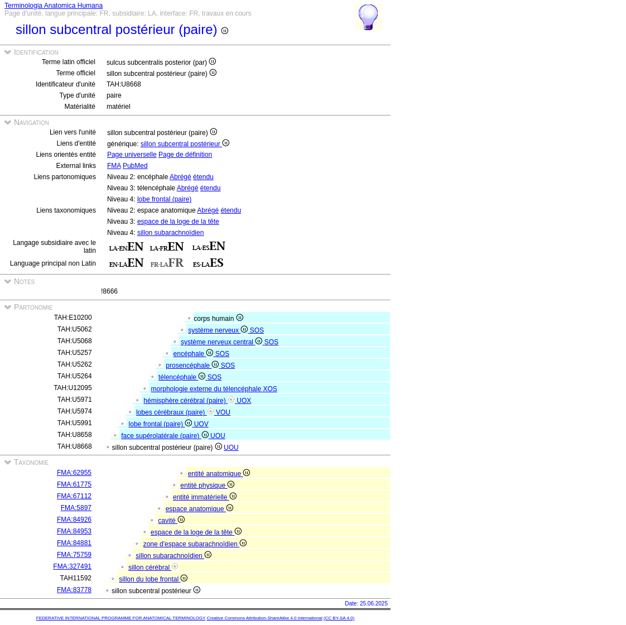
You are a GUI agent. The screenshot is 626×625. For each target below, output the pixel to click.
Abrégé (180, 177)
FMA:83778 (74, 590)
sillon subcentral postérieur (185, 144)
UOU (217, 436)
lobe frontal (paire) (164, 199)
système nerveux (218, 330)
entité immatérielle (205, 497)
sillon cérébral (153, 567)
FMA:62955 (74, 473)
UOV (201, 424)
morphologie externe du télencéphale (207, 389)
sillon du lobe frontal (153, 579)
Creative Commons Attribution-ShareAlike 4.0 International (264, 618)
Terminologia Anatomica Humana (53, 5)
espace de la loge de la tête (178, 221)
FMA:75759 (74, 555)
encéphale (194, 354)
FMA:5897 (76, 508)
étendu (203, 177)
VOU (223, 412)
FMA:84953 (74, 531)
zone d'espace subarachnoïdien (195, 544)
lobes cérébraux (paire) (176, 412)
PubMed (135, 166)
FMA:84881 (74, 543)
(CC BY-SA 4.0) (339, 618)
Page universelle (132, 154)
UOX (244, 401)
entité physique (207, 485)
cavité (171, 521)
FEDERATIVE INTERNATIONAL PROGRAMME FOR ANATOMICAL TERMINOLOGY (120, 618)
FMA (114, 166)
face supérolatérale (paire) (165, 436)
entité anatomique (219, 474)
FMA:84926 (74, 519)
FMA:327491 (72, 566)
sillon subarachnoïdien (170, 233)
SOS (257, 330)
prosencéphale (193, 365)
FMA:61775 (74, 484)
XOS (270, 389)
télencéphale (183, 377)
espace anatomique (199, 509)
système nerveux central (222, 342)
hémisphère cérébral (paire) (190, 401)
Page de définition (185, 154)
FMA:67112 (74, 496)
